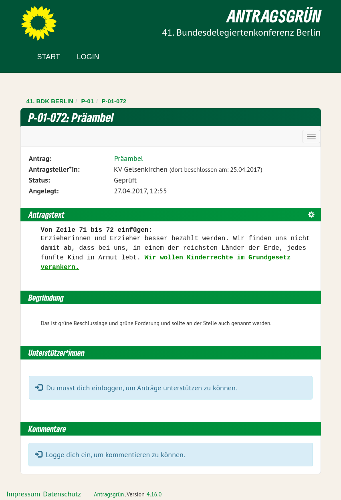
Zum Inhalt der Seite (35, 19)
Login (88, 57)
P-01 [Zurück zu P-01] (87, 101)
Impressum (23, 493)
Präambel (128, 158)
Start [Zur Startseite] (48, 57)
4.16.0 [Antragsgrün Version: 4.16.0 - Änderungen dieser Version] (154, 494)
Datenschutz (62, 493)
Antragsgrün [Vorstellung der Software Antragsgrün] (109, 494)
